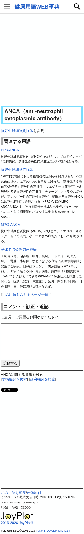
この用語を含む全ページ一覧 (25, 294)
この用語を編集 (13, 493)
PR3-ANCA (10, 150)
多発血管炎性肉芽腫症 (19, 249)
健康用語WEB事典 (37, 7)
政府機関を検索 (42, 379)
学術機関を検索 (14, 379)
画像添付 (34, 493)
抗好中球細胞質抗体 (17, 131)
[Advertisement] (42, 60)
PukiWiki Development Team (53, 530)
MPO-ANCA (10, 225)
